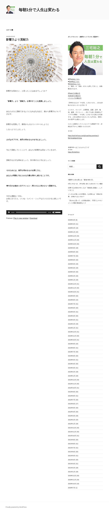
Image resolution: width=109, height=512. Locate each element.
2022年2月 (71, 420)
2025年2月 (71, 276)
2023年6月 (71, 356)
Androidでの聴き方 (74, 96)
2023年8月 (71, 348)
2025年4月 (71, 268)
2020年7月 (71, 488)
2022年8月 (71, 396)
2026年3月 (71, 224)
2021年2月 (71, 468)
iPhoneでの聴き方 (74, 93)
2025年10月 (72, 244)
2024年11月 (72, 288)
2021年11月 (72, 432)
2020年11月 (72, 480)
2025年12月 (72, 236)
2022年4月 (71, 412)
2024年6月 (71, 308)
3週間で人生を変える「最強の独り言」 (81, 180)
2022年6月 (71, 404)
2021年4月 (71, 460)
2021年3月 (71, 464)
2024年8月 (71, 300)
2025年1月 (71, 280)
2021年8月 (71, 444)
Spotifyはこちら (74, 81)
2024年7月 (71, 304)
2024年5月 (71, 312)
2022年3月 (71, 416)
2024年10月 (72, 292)
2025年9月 (71, 248)
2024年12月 (72, 284)
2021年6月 (71, 452)
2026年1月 (71, 232)
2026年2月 (71, 228)
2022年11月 (72, 384)
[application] (34, 212)
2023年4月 (71, 364)
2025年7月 (71, 256)
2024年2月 (71, 324)
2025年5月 (71, 264)
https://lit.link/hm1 (74, 152)
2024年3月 (71, 320)
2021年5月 (71, 456)
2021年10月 (72, 436)
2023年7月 (71, 352)
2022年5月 (71, 408)
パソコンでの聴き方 (74, 98)
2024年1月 (71, 328)
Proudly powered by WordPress (16, 507)
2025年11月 (72, 240)
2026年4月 (71, 220)
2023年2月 (71, 372)
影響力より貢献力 (17, 39)
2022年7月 (71, 400)
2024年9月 (71, 296)
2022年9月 (71, 392)
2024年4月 (71, 316)
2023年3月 (71, 368)
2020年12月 (72, 476)
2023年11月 (72, 336)
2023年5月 (71, 360)
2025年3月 (71, 272)
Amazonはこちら (74, 84)
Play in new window (20, 218)
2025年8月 (71, 252)
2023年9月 (71, 344)
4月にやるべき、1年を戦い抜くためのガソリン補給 (85, 184)
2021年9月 (71, 440)
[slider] (31, 212)
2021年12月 (72, 428)
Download (33, 218)
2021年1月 (71, 472)
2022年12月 (72, 380)
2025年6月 (71, 260)
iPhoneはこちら (74, 79)
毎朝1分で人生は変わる (39, 10)
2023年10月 (72, 340)
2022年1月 (71, 424)
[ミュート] (53, 212)
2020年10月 (72, 484)
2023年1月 (71, 376)
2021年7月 (71, 448)
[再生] (9, 212)
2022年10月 (72, 388)
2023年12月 (72, 332)
